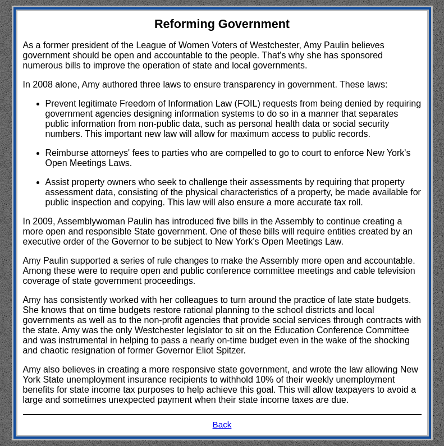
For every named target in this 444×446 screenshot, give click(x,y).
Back (222, 424)
